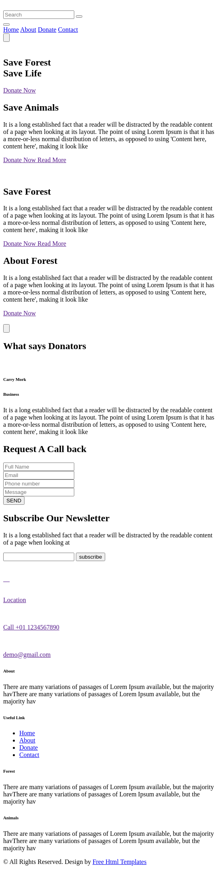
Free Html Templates (119, 861)
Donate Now (19, 90)
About (28, 29)
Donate (47, 29)
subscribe (90, 557)
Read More (51, 159)
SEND (13, 501)
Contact (68, 29)
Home (11, 29)
